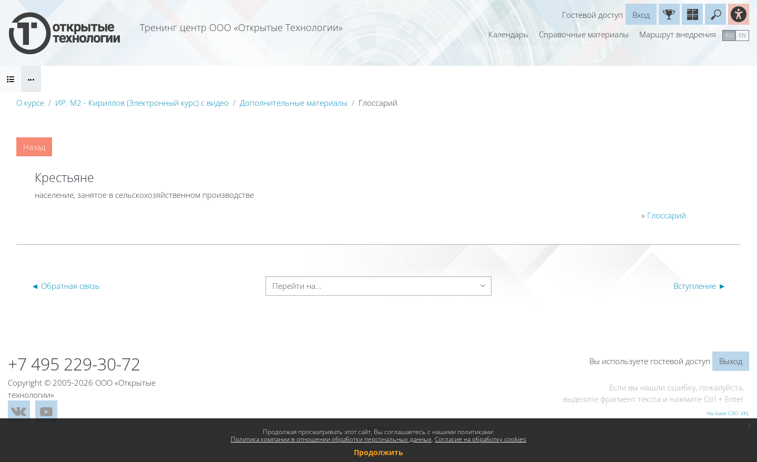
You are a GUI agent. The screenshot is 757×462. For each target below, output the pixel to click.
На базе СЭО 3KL (728, 413)
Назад (34, 147)
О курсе (30, 102)
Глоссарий (666, 215)
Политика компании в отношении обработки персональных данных (331, 439)
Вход (641, 14)
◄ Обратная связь (65, 285)
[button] (715, 14)
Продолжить (378, 452)
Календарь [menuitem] (508, 34)
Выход (730, 361)
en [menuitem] (742, 35)
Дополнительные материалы (293, 102)
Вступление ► (699, 285)
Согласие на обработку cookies (480, 439)
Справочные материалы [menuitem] (584, 34)
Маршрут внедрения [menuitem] (677, 34)
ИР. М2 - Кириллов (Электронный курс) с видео (142, 102)
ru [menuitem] (729, 35)
